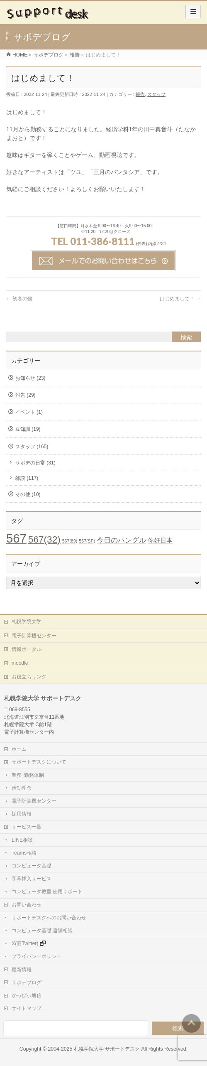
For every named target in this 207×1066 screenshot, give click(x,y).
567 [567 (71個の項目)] (16, 538)
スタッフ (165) (31, 446)
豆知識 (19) (28, 429)
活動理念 (22, 788)
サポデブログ (26, 982)
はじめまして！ (180, 299)
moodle (20, 663)
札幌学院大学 (26, 621)
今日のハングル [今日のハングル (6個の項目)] (121, 540)
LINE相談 (22, 840)
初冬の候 (19, 299)
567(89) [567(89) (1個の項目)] (70, 540)
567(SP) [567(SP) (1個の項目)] (87, 540)
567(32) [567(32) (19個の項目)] (44, 539)
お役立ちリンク (29, 677)
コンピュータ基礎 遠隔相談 (42, 930)
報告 (140, 94)
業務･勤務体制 (28, 775)
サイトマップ (26, 1008)
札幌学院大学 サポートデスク (107, 1049)
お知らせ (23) (30, 378)
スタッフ (156, 94)
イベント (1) (29, 412)
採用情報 (22, 814)
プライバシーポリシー (36, 956)
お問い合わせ (26, 905)
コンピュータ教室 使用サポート (47, 891)
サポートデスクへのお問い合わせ (49, 918)
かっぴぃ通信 (26, 995)
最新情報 (22, 970)
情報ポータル (26, 649)
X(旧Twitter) (25, 943)
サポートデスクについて (39, 762)
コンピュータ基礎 (31, 866)
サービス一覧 (26, 827)
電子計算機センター (34, 636)
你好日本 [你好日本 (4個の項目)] (160, 540)
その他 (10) (28, 494)
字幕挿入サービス (31, 879)
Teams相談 (24, 853)
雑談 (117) (26, 478)
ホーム (19, 749)
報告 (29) (25, 395)
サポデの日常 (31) (35, 463)
